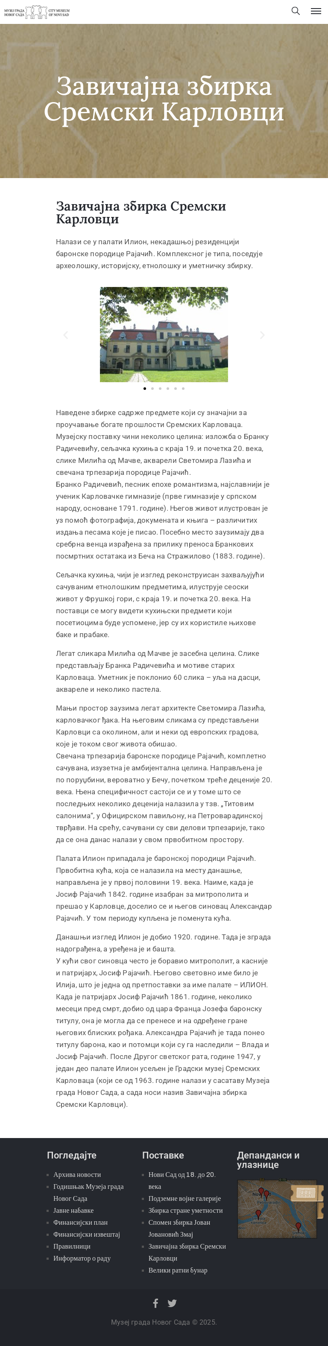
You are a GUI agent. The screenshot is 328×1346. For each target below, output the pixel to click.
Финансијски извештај (86, 1234)
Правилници (72, 1246)
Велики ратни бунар (178, 1270)
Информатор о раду (82, 1258)
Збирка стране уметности (186, 1210)
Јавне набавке (73, 1210)
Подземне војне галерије (185, 1198)
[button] (65, 335)
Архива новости (77, 1174)
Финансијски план (80, 1222)
